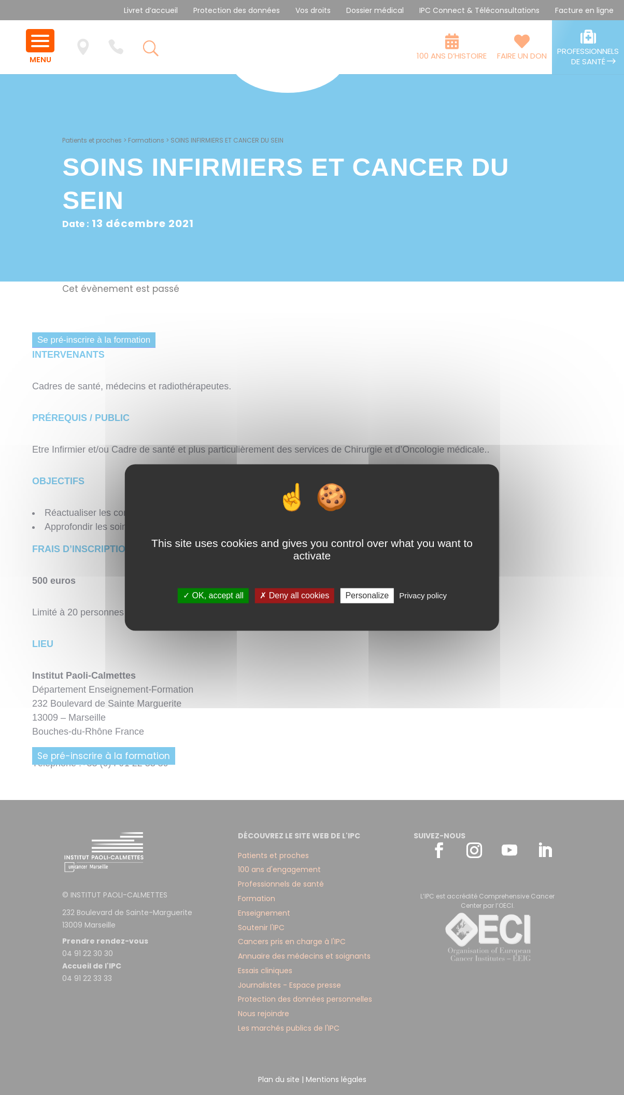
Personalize (367, 595)
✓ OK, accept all (213, 595)
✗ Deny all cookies (294, 595)
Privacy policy (423, 595)
